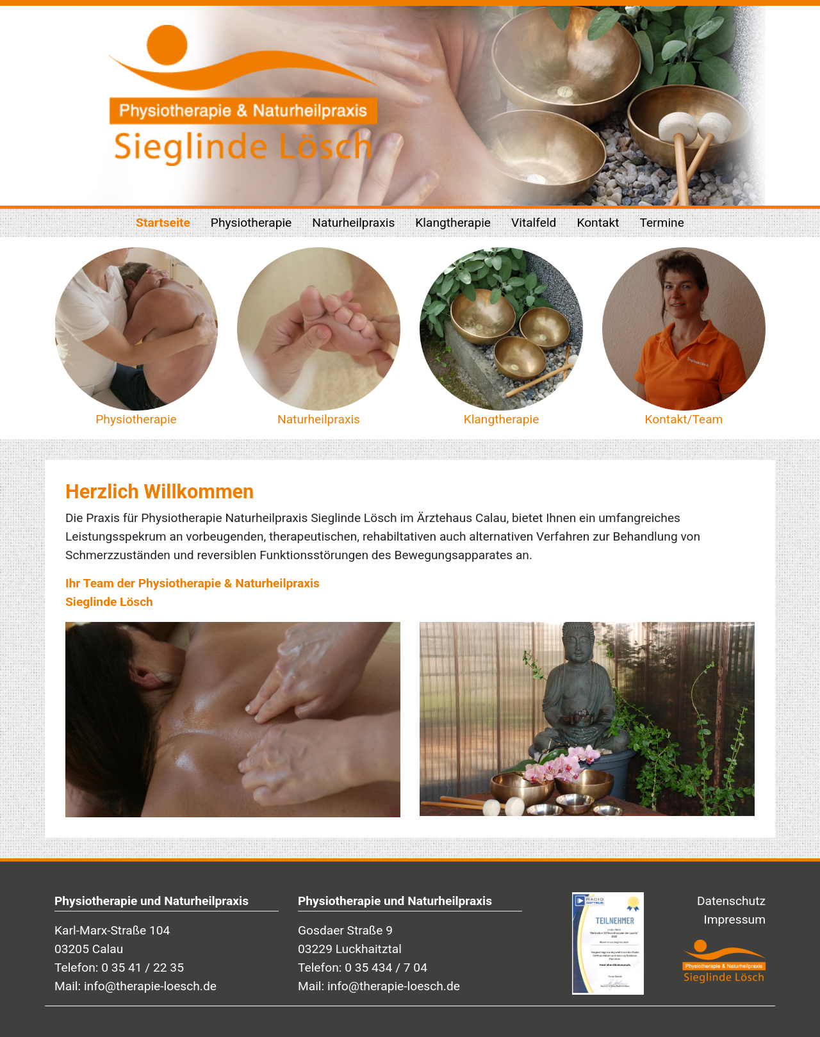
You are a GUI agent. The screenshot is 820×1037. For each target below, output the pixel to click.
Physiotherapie (251, 222)
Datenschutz (731, 901)
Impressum (734, 919)
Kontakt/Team (684, 419)
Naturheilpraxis (353, 222)
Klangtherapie (453, 222)
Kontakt (598, 222)
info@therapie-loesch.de (150, 986)
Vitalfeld (533, 222)
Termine (661, 222)
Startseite (163, 222)
